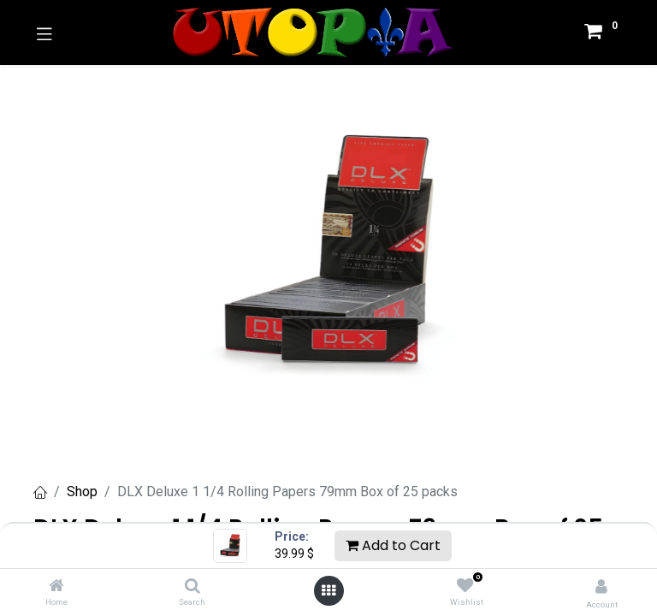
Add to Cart (393, 545)
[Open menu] (328, 590)
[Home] (56, 586)
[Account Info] (601, 586)
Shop (82, 491)
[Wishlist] (465, 586)
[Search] (192, 586)
